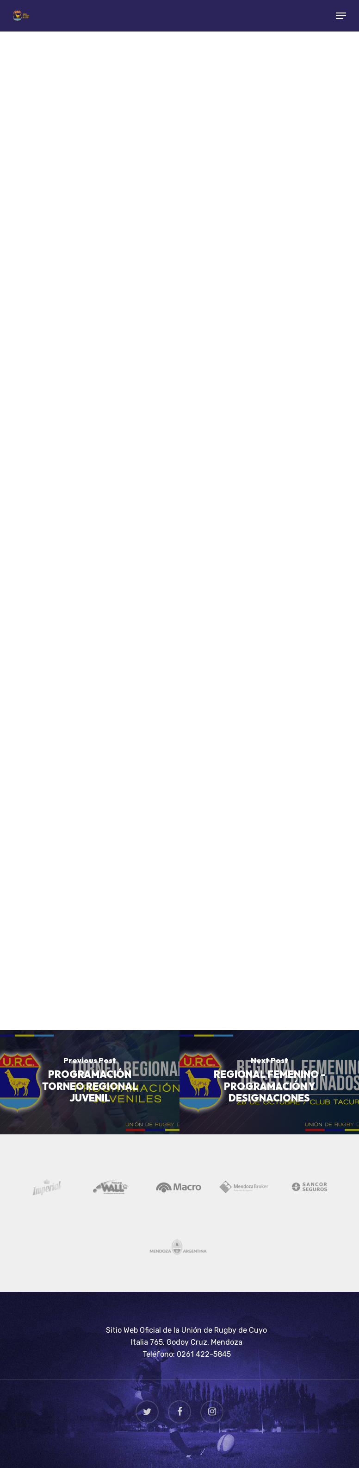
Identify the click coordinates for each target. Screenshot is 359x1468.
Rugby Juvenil (116, 59)
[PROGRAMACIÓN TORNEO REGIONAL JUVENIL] (90, 1082)
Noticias (61, 59)
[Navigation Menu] (341, 15)
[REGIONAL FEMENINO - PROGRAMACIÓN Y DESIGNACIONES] (269, 1082)
